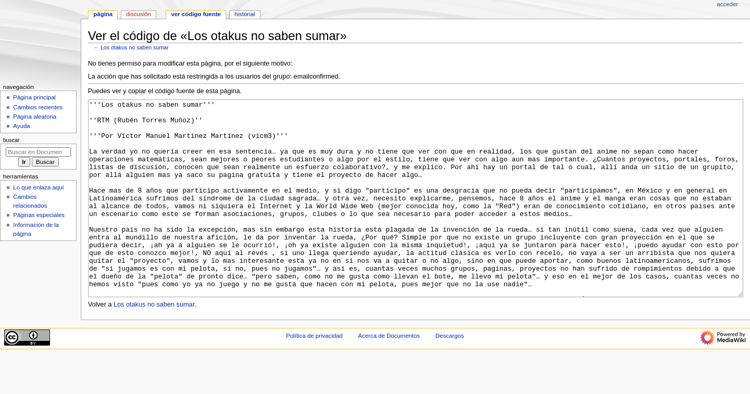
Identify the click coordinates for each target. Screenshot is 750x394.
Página (103, 14)
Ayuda (21, 126)
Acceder (727, 4)
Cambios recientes (38, 107)
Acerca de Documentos (389, 375)
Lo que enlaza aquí (38, 187)
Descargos (449, 375)
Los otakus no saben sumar (135, 47)
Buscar (11, 140)
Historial (244, 14)
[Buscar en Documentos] (38, 152)
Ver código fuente (196, 14)
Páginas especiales (39, 215)
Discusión (138, 14)
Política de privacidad (314, 375)
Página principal (34, 97)
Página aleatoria (34, 116)
